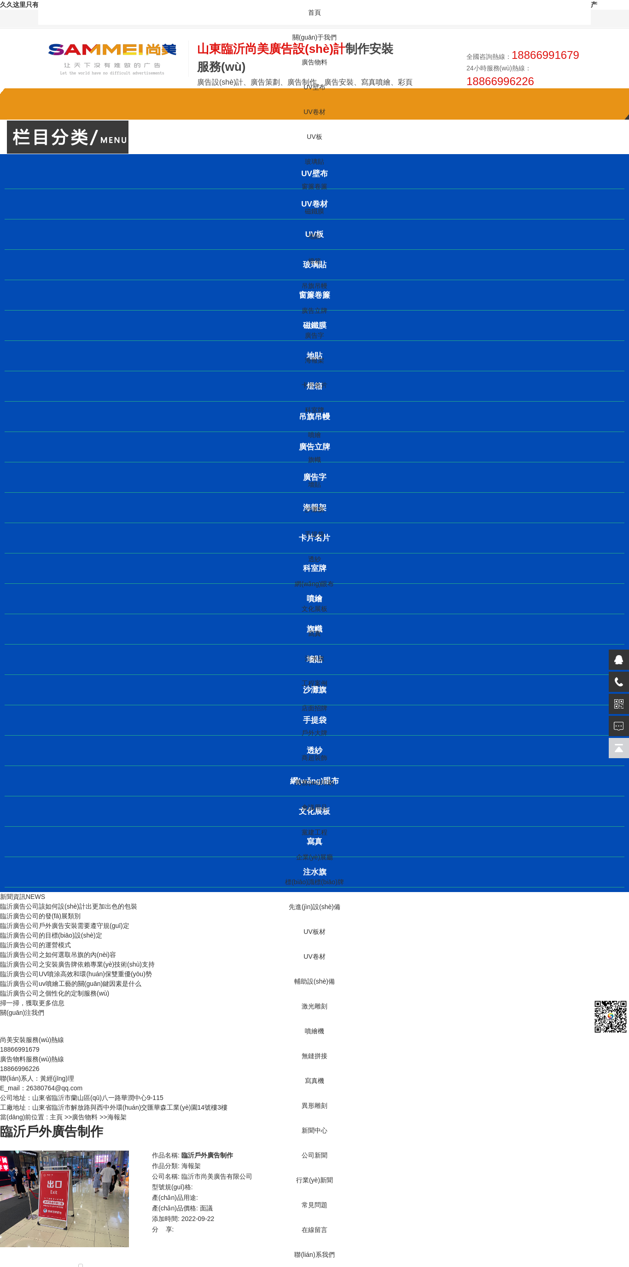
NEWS (35, 896)
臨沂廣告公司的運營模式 (35, 945)
